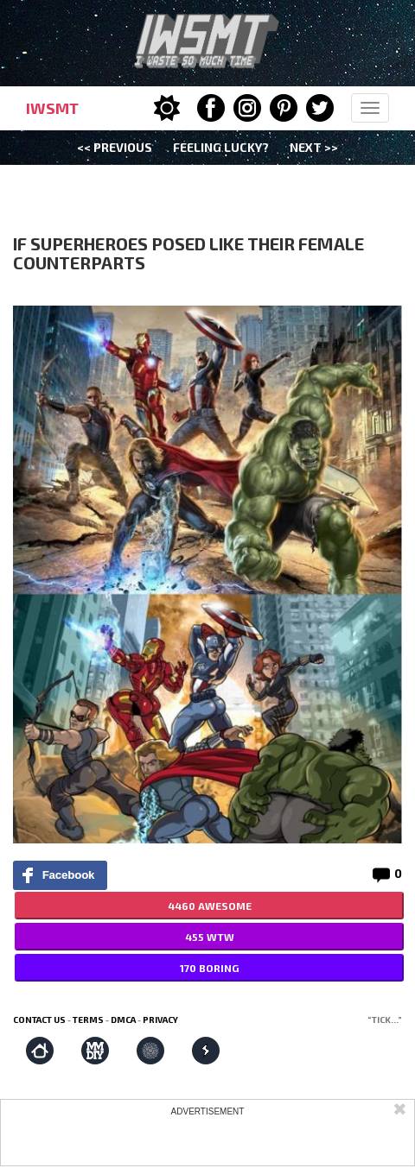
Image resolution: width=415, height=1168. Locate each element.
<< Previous (114, 147)
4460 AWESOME (210, 906)
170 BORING (209, 968)
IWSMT (52, 107)
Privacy (160, 1019)
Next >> (314, 147)
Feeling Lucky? (221, 147)
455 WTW (209, 937)
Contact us (39, 1019)
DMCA (123, 1019)
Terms (88, 1019)
